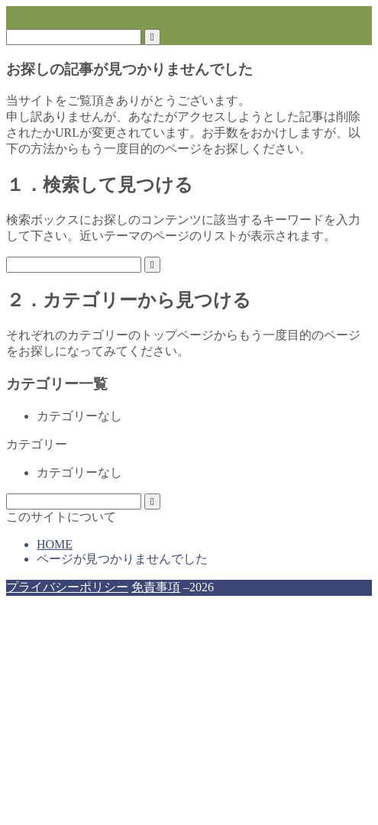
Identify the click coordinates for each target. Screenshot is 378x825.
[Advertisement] (189, 710)
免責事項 (155, 587)
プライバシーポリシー (67, 587)
